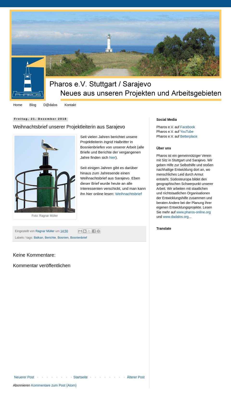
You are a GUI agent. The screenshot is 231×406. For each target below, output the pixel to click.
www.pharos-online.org (193, 212)
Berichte (50, 237)
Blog (32, 105)
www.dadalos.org (176, 217)
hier (112, 157)
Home (17, 105)
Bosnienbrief (78, 237)
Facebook (187, 127)
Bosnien (63, 237)
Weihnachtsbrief (128, 194)
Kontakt (70, 105)
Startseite (80, 377)
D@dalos (50, 105)
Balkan (38, 237)
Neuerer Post (24, 377)
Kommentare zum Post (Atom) (54, 385)
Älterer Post (136, 377)
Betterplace (188, 136)
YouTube (186, 131)
